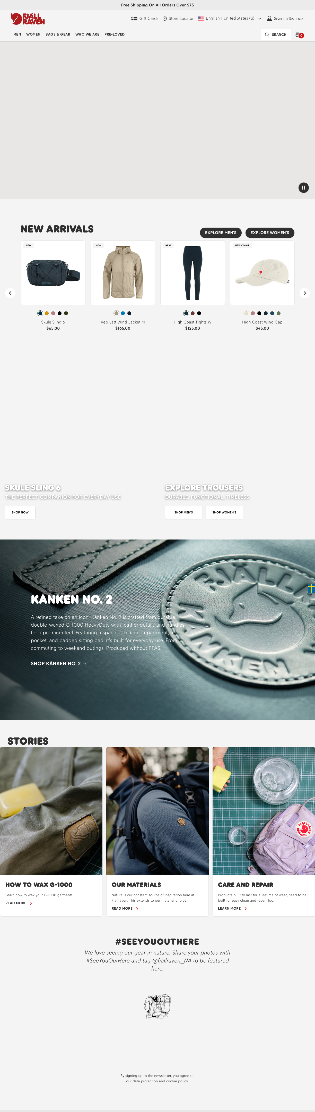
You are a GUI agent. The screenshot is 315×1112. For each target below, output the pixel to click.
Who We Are (87, 34)
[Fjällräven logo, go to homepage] (28, 18)
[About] (180, 1108)
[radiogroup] (53, 313)
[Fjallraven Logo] (50, 1103)
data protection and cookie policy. (161, 931)
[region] (157, 682)
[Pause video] (304, 187)
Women (33, 34)
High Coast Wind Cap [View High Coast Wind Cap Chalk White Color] (262, 322)
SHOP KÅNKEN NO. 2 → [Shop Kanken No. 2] (59, 514)
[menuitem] (17, 34)
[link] (53, 288)
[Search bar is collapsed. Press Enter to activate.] (276, 34)
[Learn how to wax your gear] (19, 753)
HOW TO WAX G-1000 (39, 735)
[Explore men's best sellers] (221, 233)
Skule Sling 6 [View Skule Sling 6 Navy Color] (53, 322)
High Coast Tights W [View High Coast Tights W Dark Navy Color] (193, 322)
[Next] (304, 293)
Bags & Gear (58, 34)
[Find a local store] (178, 18)
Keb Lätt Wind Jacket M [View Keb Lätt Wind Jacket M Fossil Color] (123, 322)
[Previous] (10, 293)
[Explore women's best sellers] (270, 233)
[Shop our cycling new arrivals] (35, 184)
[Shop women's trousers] (224, 362)
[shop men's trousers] (183, 362)
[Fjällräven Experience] (230, 1108)
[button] (298, 34)
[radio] (40, 313)
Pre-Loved (114, 34)
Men (17, 34)
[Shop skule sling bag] (20, 362)
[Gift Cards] (145, 18)
